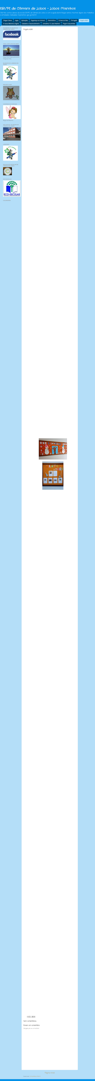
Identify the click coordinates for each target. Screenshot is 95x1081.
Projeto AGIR (84, 21)
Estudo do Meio (63, 21)
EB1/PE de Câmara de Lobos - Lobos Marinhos (38, 8)
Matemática (52, 21)
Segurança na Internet (38, 21)
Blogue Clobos (7, 21)
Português (74, 21)
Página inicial (50, 1073)
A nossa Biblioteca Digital (11, 24)
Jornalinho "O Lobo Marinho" (51, 24)
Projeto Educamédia (69, 24)
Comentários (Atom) (35, 1076)
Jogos (16, 21)
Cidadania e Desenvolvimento (31, 24)
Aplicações (24, 21)
